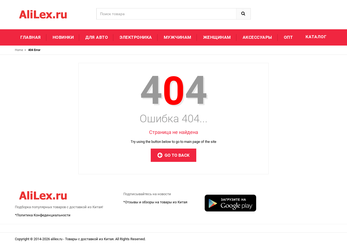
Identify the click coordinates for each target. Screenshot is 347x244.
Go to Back (173, 155)
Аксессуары (257, 37)
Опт (288, 37)
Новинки (63, 37)
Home (19, 50)
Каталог (316, 36)
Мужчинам (177, 37)
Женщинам (217, 37)
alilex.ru (57, 239)
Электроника (136, 37)
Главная (30, 37)
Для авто (96, 37)
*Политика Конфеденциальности (42, 215)
